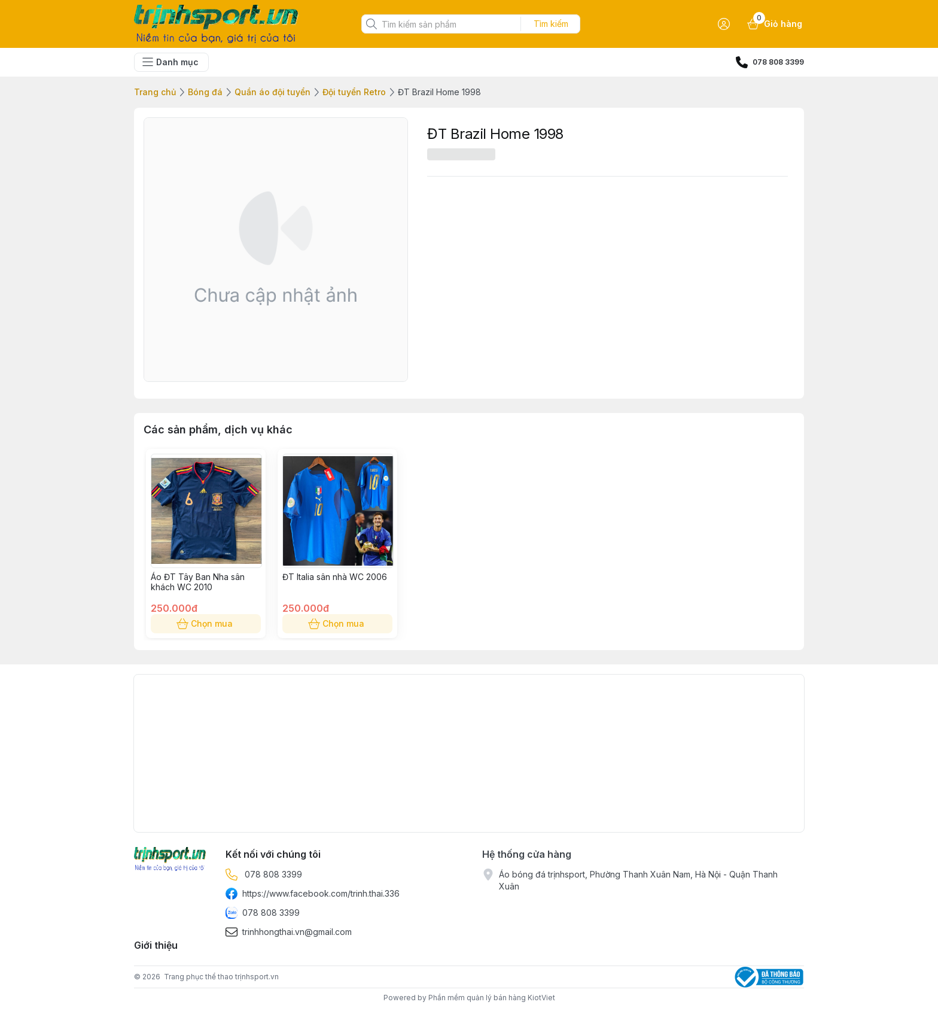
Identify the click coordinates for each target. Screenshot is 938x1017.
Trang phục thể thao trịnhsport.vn (221, 976)
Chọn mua (206, 623)
